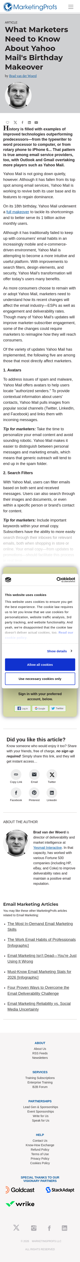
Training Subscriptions (40, 1078)
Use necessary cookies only (40, 678)
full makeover (17, 212)
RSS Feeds (40, 1053)
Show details (57, 651)
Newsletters (40, 1057)
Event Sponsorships (40, 1111)
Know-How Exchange (40, 1145)
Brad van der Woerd (23, 76)
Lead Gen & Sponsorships (40, 1107)
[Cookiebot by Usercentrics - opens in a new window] (57, 580)
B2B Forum (40, 1087)
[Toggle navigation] (71, 7)
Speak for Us (40, 1120)
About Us (40, 1048)
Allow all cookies (40, 664)
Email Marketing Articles (30, 904)
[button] (23, 708)
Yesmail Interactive (47, 847)
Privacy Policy (40, 1158)
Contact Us (40, 1140)
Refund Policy (40, 1149)
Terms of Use (40, 1154)
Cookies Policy (40, 1163)
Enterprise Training (40, 1082)
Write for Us (41, 1116)
